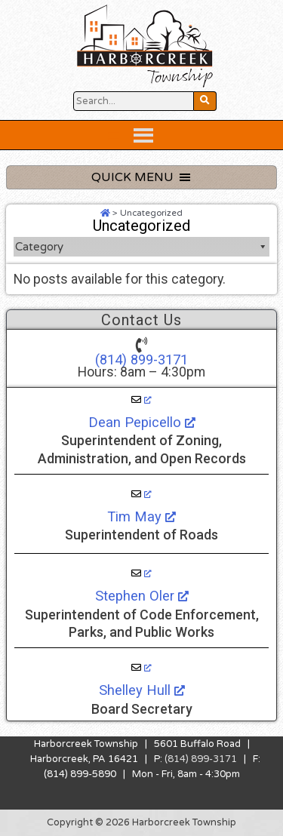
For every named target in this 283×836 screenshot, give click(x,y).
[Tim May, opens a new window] (141, 494)
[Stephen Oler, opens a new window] (141, 573)
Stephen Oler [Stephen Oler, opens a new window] (142, 596)
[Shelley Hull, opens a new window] (141, 667)
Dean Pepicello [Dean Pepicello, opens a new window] (141, 422)
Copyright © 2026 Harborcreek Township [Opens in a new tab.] (141, 822)
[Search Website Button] (133, 101)
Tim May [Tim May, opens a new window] (141, 516)
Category (141, 247)
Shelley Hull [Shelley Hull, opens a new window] (142, 690)
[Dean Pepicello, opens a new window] (141, 400)
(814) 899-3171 (141, 359)
